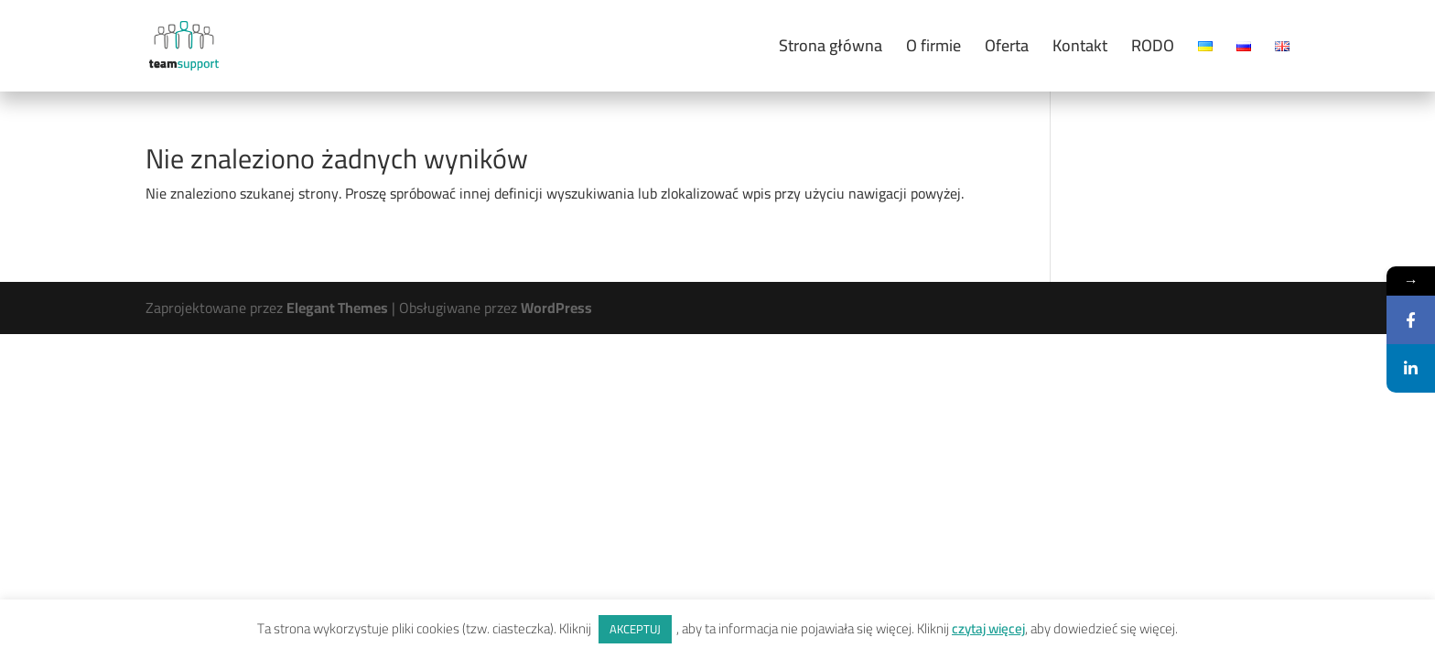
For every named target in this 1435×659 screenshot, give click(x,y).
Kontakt (1079, 49)
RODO (1152, 49)
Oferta (1007, 49)
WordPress (556, 307)
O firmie (933, 49)
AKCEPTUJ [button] (635, 629)
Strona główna (830, 49)
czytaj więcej (988, 628)
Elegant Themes (337, 307)
